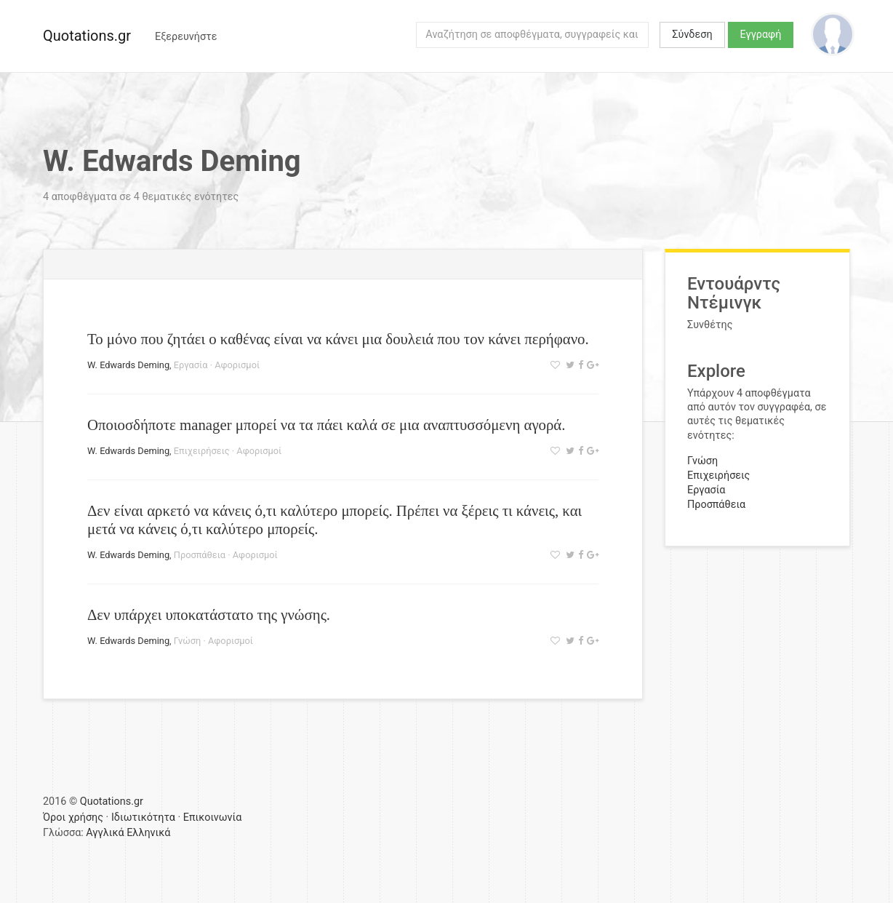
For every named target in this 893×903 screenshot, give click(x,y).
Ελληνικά (148, 833)
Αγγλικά (105, 833)
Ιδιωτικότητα (143, 817)
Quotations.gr (87, 35)
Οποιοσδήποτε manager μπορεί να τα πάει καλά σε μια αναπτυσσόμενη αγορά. (326, 424)
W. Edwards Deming (128, 364)
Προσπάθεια (199, 554)
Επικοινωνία (212, 817)
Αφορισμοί (237, 364)
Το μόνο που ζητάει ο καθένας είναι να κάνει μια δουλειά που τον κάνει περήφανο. (338, 338)
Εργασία (191, 364)
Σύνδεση (692, 34)
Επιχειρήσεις (202, 450)
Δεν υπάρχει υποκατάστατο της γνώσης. (208, 614)
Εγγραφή (761, 34)
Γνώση (187, 640)
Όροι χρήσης (73, 817)
